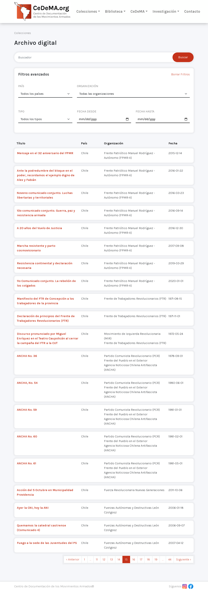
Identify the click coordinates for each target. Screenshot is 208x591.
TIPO (21, 111)
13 (111, 559)
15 (126, 559)
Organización (113, 143)
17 (141, 559)
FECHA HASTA (145, 111)
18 (148, 559)
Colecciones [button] (86, 11)
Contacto (192, 11)
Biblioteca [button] (114, 11)
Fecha (172, 143)
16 (133, 559)
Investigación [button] (164, 11)
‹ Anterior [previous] (72, 559)
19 (156, 559)
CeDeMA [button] (137, 11)
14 (119, 559)
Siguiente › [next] (183, 559)
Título (21, 143)
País (84, 143)
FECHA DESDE (86, 111)
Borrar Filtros (180, 74)
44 (169, 559)
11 (97, 559)
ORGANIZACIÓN (87, 86)
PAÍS (21, 86)
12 (104, 559)
